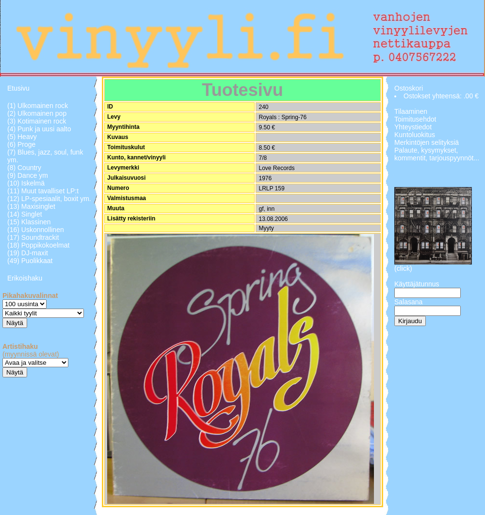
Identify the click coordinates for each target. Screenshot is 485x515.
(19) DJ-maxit (27, 253)
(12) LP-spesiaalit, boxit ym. (49, 199)
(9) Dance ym (27, 175)
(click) (403, 268)
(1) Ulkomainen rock (37, 105)
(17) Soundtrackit (33, 237)
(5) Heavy (22, 136)
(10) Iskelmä (26, 183)
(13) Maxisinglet (31, 206)
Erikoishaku (24, 278)
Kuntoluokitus (414, 135)
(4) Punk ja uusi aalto (39, 129)
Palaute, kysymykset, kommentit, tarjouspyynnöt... (436, 154)
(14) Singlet (24, 214)
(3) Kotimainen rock (36, 121)
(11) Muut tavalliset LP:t (43, 191)
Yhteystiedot (413, 127)
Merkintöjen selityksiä (426, 142)
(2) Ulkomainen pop (36, 113)
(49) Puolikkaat (29, 261)
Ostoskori (408, 88)
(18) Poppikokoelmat (38, 245)
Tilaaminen (410, 111)
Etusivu (18, 88)
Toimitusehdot (415, 119)
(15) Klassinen (29, 222)
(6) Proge (21, 144)
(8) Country (24, 168)
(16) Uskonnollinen (35, 230)
